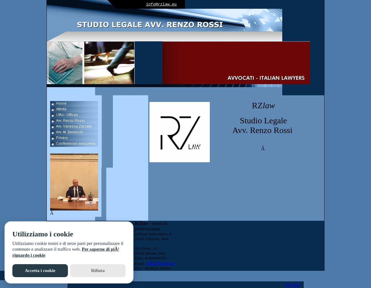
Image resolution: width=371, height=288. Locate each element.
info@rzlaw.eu (161, 4)
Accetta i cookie (40, 270)
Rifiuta (98, 270)
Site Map (292, 285)
